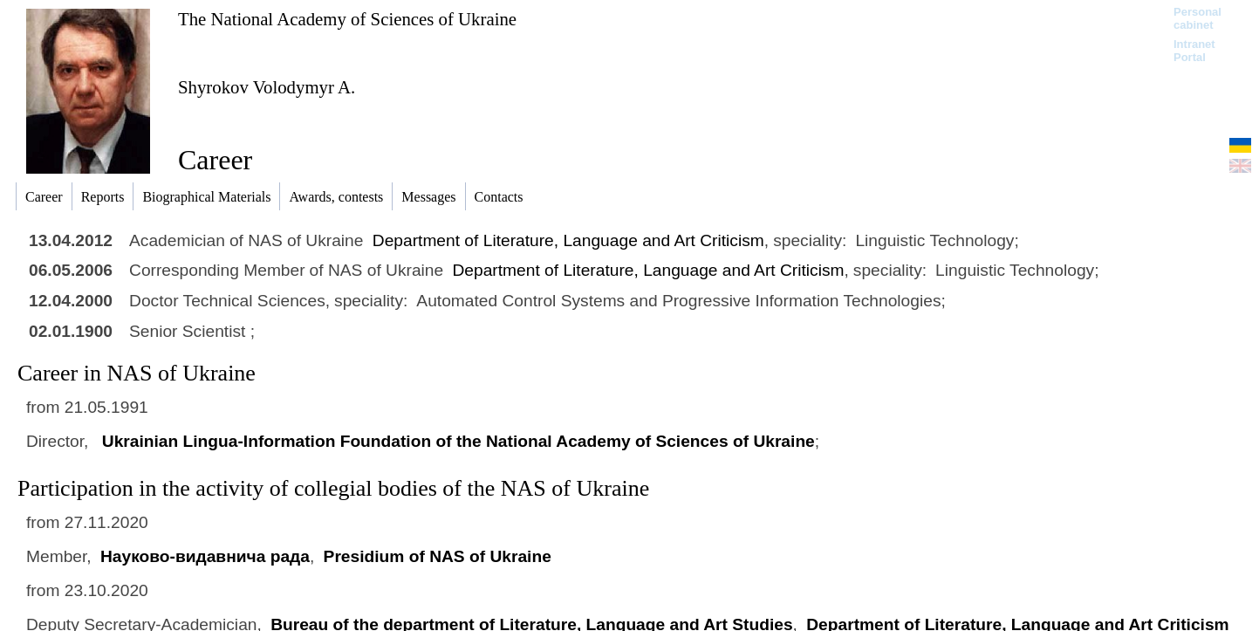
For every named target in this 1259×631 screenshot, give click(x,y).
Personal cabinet (1197, 18)
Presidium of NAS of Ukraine (437, 556)
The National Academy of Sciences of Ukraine (347, 19)
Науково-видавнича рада (205, 556)
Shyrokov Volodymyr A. (266, 87)
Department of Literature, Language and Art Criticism (568, 240)
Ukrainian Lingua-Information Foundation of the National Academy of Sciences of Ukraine (458, 441)
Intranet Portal (1194, 51)
